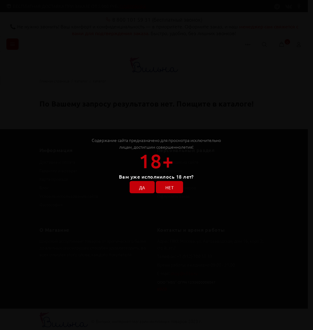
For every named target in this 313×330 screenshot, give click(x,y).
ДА (142, 187)
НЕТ (169, 187)
